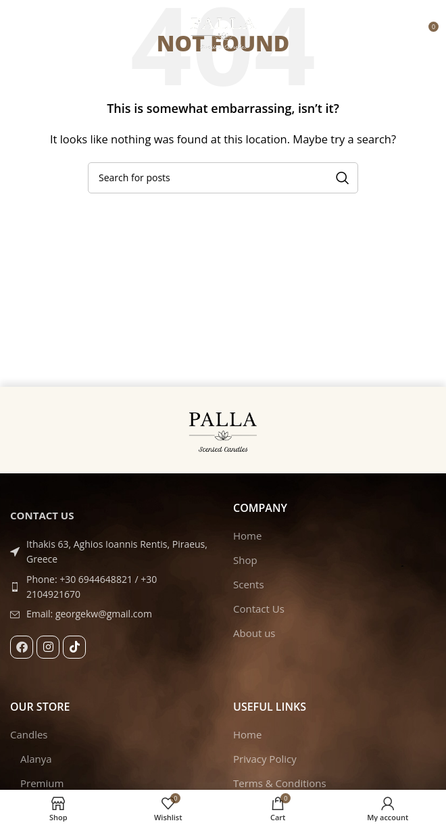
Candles (29, 734)
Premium (42, 783)
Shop (245, 560)
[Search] (223, 177)
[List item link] (111, 587)
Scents (248, 584)
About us (254, 633)
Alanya (36, 758)
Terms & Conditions (279, 783)
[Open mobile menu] (16, 31)
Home (247, 535)
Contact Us (258, 608)
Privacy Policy (265, 758)
